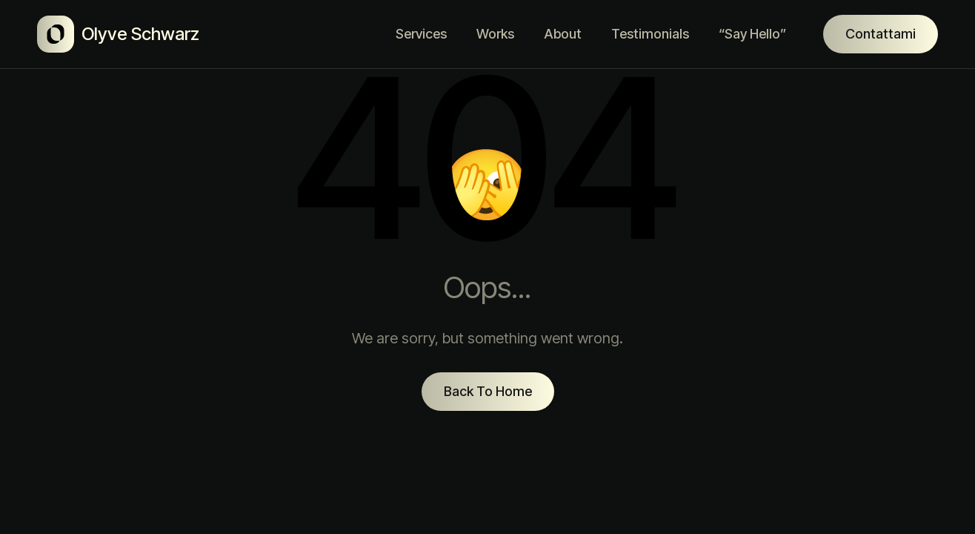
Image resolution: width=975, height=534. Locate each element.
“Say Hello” (752, 34)
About (563, 34)
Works (495, 34)
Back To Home (488, 391)
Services (421, 34)
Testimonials (650, 34)
